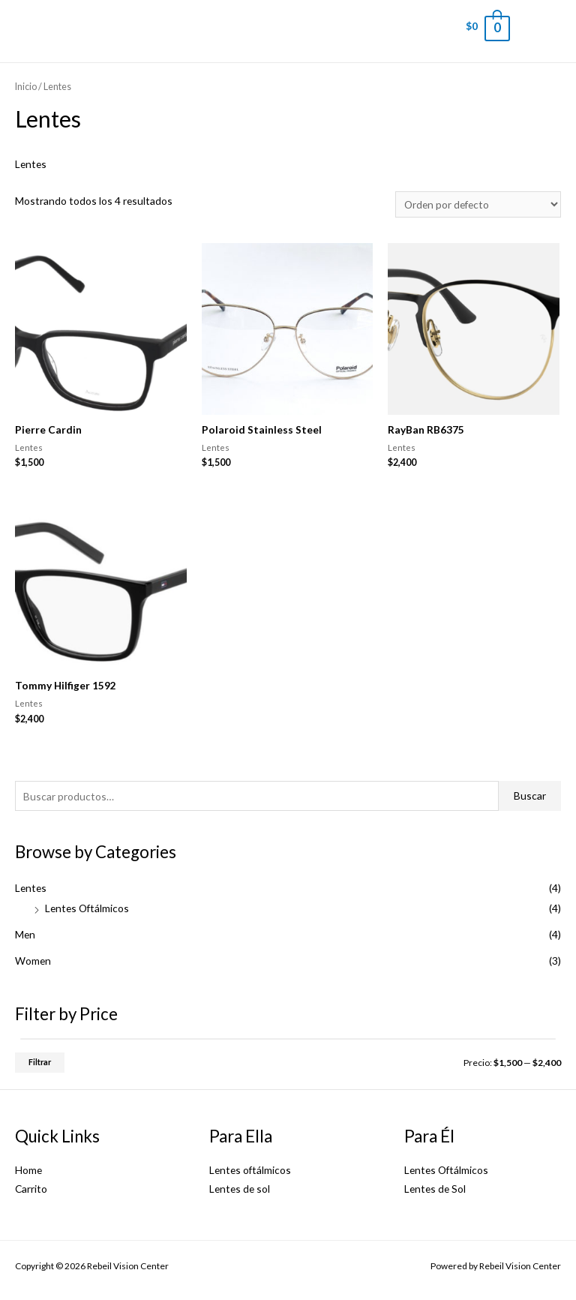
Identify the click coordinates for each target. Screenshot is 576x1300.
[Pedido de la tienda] (478, 204)
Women (33, 960)
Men (25, 934)
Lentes (30, 887)
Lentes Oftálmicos (87, 908)
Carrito (31, 1188)
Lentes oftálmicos (250, 1169)
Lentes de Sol (435, 1188)
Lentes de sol (239, 1188)
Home (28, 1169)
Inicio (26, 86)
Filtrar (39, 1062)
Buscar (530, 795)
